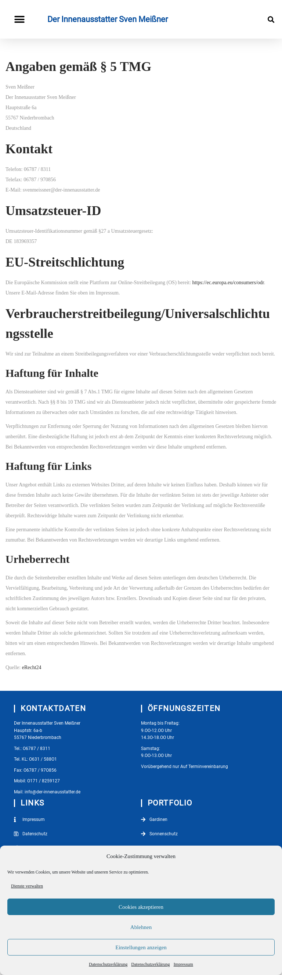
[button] (19, 19)
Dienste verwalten (27, 886)
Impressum (183, 964)
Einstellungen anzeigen (141, 947)
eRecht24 (31, 667)
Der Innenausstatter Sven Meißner (107, 19)
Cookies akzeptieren (141, 907)
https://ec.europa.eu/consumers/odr (228, 282)
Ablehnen (141, 927)
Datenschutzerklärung (108, 964)
